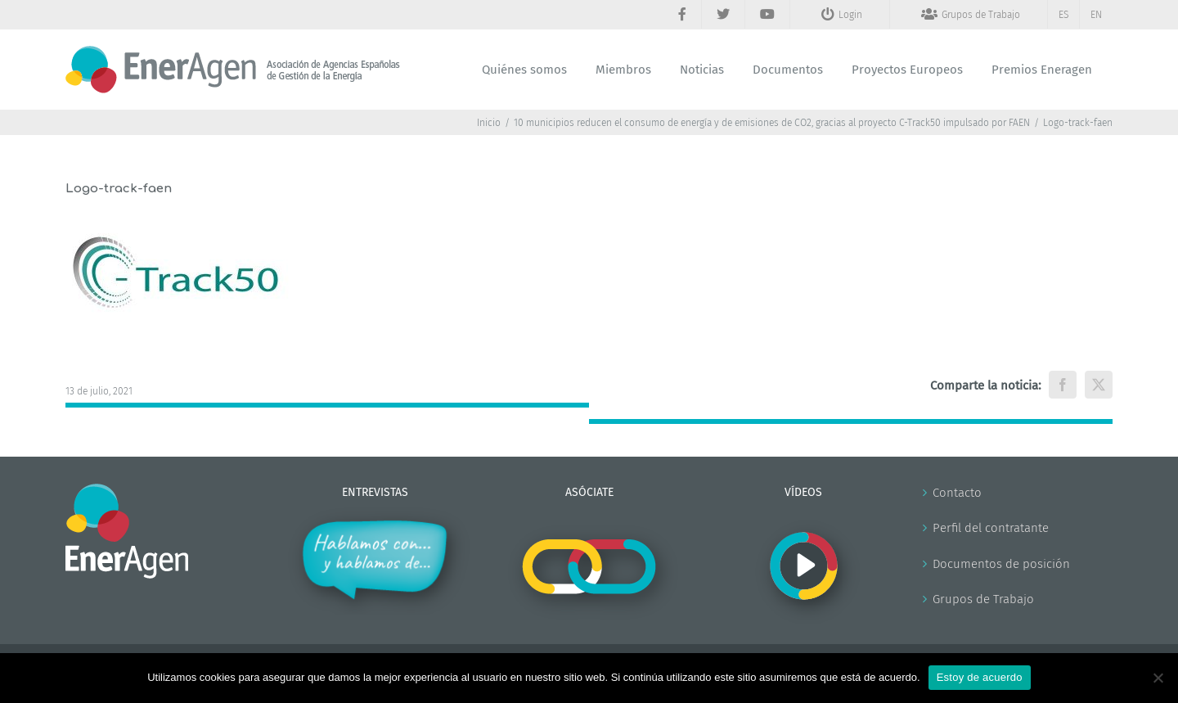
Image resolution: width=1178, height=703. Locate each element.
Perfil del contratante (991, 527)
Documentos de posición (1001, 564)
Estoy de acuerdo (980, 677)
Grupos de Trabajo (983, 599)
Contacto (957, 492)
